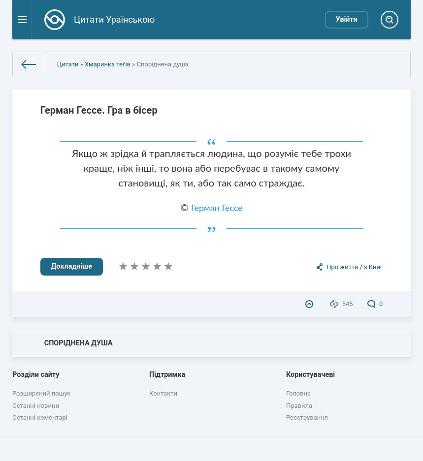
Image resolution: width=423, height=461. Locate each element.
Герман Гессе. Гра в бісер (99, 110)
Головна (298, 393)
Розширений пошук (41, 393)
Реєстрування (307, 417)
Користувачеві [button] (310, 374)
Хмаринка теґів (107, 64)
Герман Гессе (217, 207)
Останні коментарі (39, 417)
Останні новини (35, 405)
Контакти (163, 393)
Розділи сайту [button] (36, 374)
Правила (299, 405)
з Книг (373, 267)
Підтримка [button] (167, 374)
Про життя (342, 267)
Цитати (68, 64)
